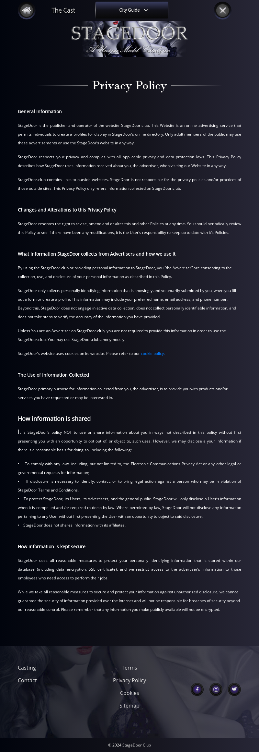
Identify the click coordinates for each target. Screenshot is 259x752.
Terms (129, 667)
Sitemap (129, 705)
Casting (27, 667)
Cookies (129, 693)
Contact (27, 680)
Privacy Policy (129, 680)
